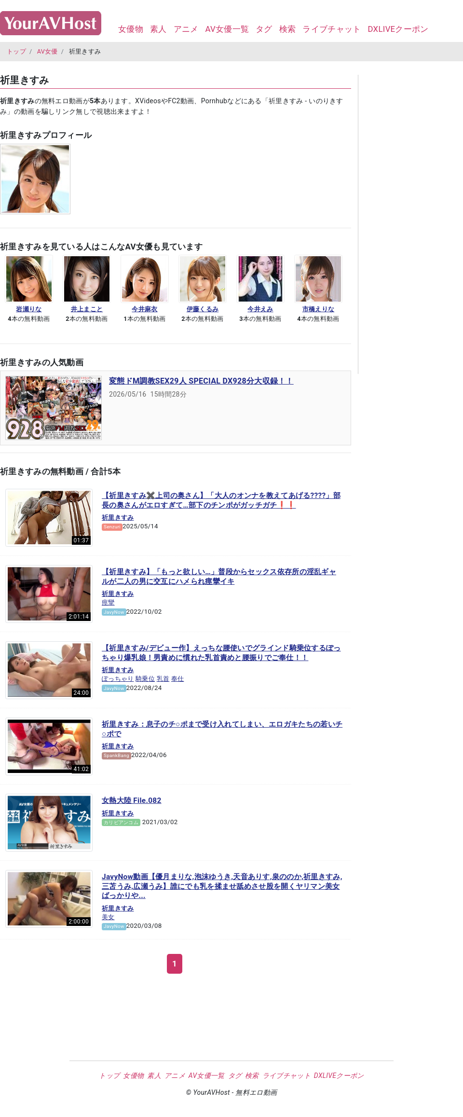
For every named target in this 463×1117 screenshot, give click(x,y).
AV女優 (47, 51)
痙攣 (108, 602)
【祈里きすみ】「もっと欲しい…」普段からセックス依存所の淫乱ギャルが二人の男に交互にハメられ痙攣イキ (219, 576)
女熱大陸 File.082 (132, 800)
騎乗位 (145, 678)
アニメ (186, 29)
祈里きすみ (118, 517)
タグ (264, 29)
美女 (108, 917)
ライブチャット (331, 29)
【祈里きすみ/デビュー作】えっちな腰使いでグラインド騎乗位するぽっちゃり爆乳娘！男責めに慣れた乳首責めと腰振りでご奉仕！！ (221, 653)
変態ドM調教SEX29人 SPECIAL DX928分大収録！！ (201, 381)
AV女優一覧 (227, 29)
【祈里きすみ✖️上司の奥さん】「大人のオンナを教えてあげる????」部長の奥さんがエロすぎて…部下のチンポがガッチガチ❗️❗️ (221, 500)
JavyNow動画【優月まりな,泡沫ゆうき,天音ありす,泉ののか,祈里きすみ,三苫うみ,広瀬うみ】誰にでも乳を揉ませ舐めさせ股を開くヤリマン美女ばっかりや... (222, 886)
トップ (16, 51)
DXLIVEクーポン (398, 29)
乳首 (163, 678)
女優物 (130, 29)
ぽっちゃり (118, 678)
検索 (287, 29)
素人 (158, 29)
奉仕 (177, 678)
